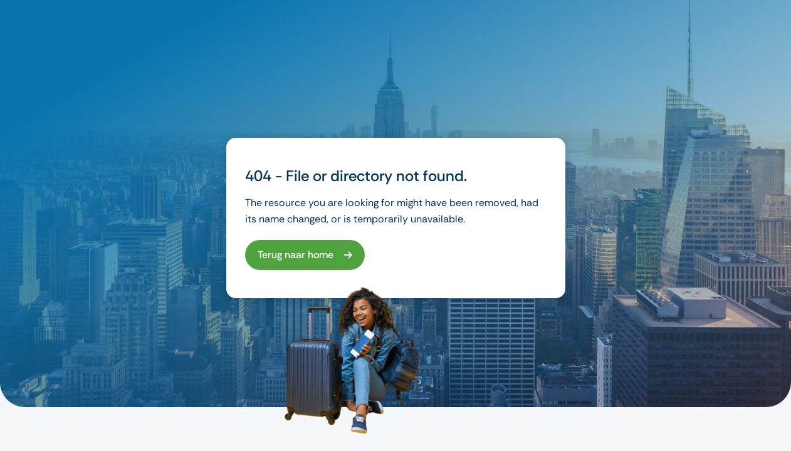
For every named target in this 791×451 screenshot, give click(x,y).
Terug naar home (295, 254)
